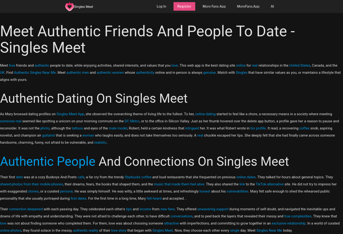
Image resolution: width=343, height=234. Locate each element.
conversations (181, 216)
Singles (241, 72)
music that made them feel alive (179, 184)
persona (66, 191)
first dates (79, 198)
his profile (258, 128)
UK (2, 72)
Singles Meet (162, 230)
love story (118, 230)
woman (88, 135)
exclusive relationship (288, 223)
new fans (168, 209)
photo (45, 128)
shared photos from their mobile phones (31, 184)
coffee (304, 128)
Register (184, 6)
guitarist (48, 135)
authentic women (110, 72)
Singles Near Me (269, 230)
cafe (81, 177)
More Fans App (214, 6)
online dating (205, 114)
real (255, 65)
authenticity (145, 72)
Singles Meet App (70, 114)
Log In (161, 6)
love (174, 65)
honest (205, 191)
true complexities (297, 216)
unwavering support (212, 209)
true (12, 65)
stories (33, 191)
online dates (246, 177)
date (19, 177)
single (234, 230)
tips (129, 209)
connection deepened (26, 209)
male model (118, 128)
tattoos (77, 128)
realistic (100, 142)
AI (272, 6)
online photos (10, 230)
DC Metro (132, 121)
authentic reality (85, 230)
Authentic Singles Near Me (35, 72)
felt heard (154, 198)
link (242, 184)
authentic (42, 65)
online (241, 65)
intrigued (192, 128)
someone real (11, 121)
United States (299, 65)
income (145, 209)
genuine (209, 72)
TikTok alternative (270, 184)
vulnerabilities (237, 191)
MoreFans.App (248, 6)
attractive (171, 223)
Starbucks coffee (138, 177)
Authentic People (48, 161)
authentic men (77, 72)
